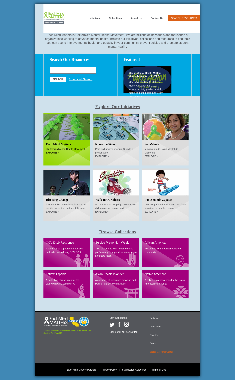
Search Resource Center (161, 351)
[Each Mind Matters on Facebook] (119, 324)
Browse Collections (117, 231)
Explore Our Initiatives (117, 106)
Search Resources (184, 18)
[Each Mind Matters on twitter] (112, 324)
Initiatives (94, 18)
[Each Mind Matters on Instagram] (126, 324)
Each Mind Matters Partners (81, 369)
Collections (115, 18)
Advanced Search (80, 79)
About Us (136, 18)
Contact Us (157, 18)
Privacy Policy (109, 369)
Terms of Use (159, 369)
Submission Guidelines (134, 369)
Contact (153, 343)
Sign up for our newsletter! (124, 332)
